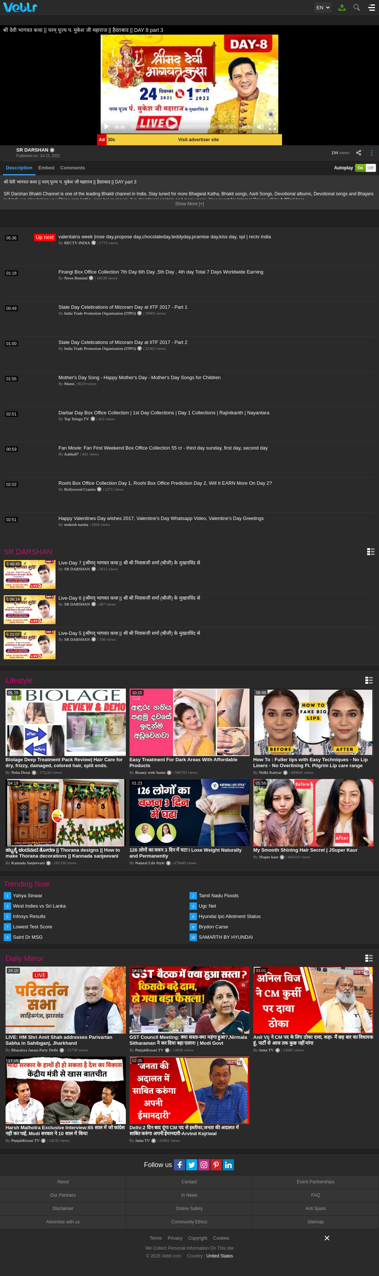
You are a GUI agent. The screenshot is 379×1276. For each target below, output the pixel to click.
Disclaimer (63, 1208)
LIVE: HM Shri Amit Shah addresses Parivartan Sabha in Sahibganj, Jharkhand (59, 1040)
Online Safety (189, 1208)
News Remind (76, 278)
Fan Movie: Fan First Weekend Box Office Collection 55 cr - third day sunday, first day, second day (163, 448)
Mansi (69, 383)
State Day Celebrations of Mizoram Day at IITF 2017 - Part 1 (122, 307)
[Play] (106, 126)
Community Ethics (189, 1221)
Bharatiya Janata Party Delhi (34, 1050)
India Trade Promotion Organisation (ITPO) (100, 313)
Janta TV (266, 1050)
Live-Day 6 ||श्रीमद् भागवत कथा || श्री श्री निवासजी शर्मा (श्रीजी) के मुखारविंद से (129, 598)
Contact (189, 1181)
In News (189, 1195)
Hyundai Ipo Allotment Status (230, 916)
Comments (72, 167)
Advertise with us (63, 1221)
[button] (189, 84)
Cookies (221, 1238)
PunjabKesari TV (149, 1050)
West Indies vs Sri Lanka (39, 906)
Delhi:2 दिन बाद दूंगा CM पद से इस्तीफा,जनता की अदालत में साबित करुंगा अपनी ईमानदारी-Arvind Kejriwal (184, 1130)
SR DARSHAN (32, 150)
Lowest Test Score (32, 926)
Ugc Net (207, 906)
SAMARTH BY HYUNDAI (226, 937)
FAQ (315, 1195)
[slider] (183, 127)
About (62, 1181)
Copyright (197, 1238)
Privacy (175, 1238)
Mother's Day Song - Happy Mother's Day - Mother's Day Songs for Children (139, 377)
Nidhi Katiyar (270, 772)
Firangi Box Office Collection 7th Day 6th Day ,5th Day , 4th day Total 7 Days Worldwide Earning (161, 272)
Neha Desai (20, 772)
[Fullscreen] (272, 126)
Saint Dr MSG (28, 937)
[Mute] (260, 126)
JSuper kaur (268, 857)
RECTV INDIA (77, 243)
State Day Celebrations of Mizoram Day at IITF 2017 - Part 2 (122, 342)
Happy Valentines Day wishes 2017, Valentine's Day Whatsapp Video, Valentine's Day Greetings (161, 518)
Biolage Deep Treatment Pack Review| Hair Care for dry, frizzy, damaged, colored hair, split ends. (64, 762)
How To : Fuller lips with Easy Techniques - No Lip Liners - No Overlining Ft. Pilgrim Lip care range (310, 762)
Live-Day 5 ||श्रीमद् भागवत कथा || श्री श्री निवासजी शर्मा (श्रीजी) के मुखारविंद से (129, 633)
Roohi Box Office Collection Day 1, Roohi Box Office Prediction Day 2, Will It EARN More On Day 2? (165, 483)
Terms (156, 1238)
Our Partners (63, 1195)
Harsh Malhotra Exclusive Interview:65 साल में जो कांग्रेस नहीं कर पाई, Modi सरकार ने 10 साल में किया (65, 1130)
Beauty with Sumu (150, 772)
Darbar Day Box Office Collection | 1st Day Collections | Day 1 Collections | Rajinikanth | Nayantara (163, 412)
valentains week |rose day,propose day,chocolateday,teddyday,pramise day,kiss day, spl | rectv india (164, 236)
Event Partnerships (315, 1181)
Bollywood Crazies (80, 489)
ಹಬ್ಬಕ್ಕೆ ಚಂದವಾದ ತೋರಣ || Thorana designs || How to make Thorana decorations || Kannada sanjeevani (63, 853)
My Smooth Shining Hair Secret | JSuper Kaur (305, 850)
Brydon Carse (213, 926)
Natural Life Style (149, 863)
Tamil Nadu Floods (219, 895)
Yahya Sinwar (27, 895)
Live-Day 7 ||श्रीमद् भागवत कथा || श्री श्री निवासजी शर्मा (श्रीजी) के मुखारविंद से (129, 563)
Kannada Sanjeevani (28, 863)
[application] (189, 84)
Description (19, 167)
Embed (46, 167)
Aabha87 (71, 454)
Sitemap (316, 1221)
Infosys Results (29, 916)
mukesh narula (76, 524)
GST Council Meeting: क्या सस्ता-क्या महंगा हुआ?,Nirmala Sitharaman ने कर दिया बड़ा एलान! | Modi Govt (188, 1040)
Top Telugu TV (76, 419)
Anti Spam (315, 1208)
